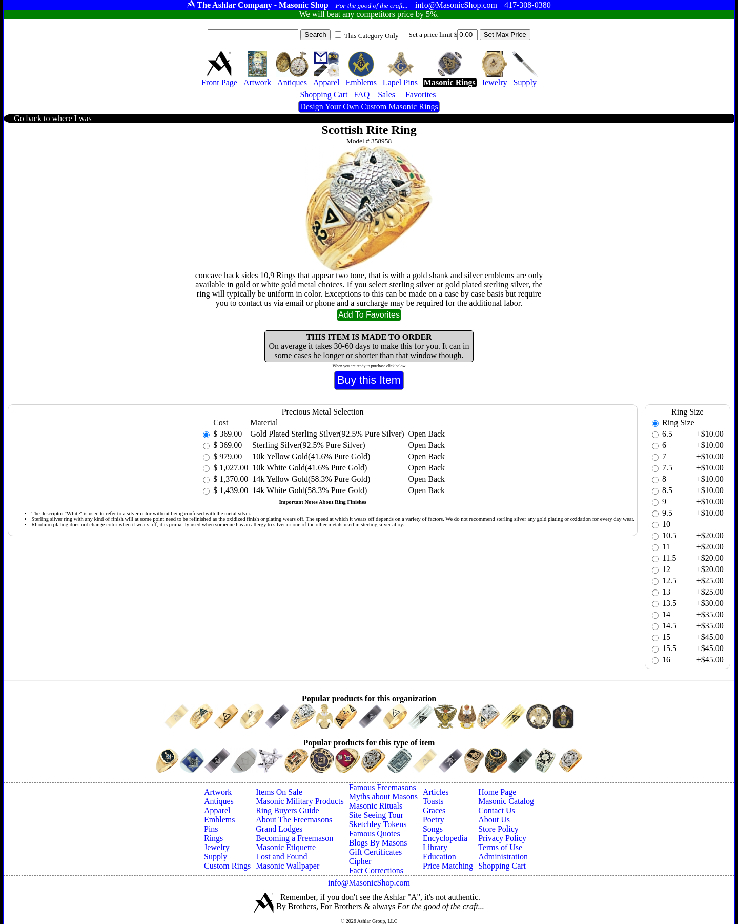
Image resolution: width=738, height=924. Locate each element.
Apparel (217, 810)
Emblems (219, 819)
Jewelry (217, 847)
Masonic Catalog (506, 801)
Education (439, 856)
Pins (211, 828)
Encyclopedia (445, 838)
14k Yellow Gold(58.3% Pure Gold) (310, 479)
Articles (436, 792)
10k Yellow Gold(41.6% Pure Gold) (310, 456)
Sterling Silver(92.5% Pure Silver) (307, 445)
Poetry (433, 819)
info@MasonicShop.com (369, 882)
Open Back (426, 433)
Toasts (433, 801)
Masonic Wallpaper (287, 865)
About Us (494, 819)
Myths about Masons (383, 796)
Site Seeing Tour (376, 815)
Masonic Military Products (300, 801)
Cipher (360, 861)
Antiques (219, 801)
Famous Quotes (374, 833)
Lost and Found (281, 856)
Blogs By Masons (378, 842)
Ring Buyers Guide (287, 810)
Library (435, 847)
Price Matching (448, 865)
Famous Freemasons (382, 787)
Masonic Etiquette (286, 847)
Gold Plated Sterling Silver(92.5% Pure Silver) (327, 433)
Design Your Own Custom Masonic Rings (369, 106)
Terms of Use (500, 847)
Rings (213, 838)
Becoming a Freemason (294, 838)
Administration (503, 856)
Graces (434, 810)
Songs (433, 828)
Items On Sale (279, 792)
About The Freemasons (294, 819)
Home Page (497, 792)
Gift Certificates (375, 852)
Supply (215, 856)
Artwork (218, 792)
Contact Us (496, 810)
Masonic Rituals (375, 805)
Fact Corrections (376, 870)
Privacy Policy (502, 838)
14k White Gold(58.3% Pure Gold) (308, 490)
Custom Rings (227, 865)
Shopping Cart (502, 865)
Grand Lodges (279, 828)
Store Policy (498, 828)
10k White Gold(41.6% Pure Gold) (308, 467)
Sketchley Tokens (378, 824)
